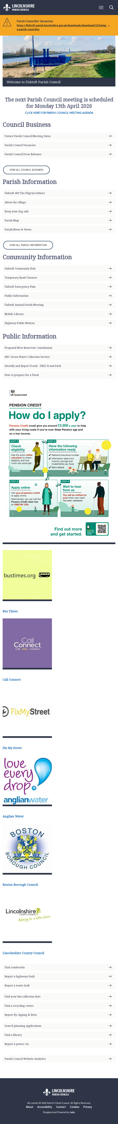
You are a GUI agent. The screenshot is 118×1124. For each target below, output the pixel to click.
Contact (61, 1106)
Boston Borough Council (20, 885)
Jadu (72, 1112)
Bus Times (10, 611)
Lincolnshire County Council (23, 953)
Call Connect (12, 680)
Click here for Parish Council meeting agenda (59, 112)
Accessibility (44, 1106)
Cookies (74, 1106)
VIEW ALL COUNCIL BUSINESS (26, 169)
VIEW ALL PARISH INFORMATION (28, 245)
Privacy (87, 1106)
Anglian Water (13, 816)
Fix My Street (12, 748)
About (29, 1106)
